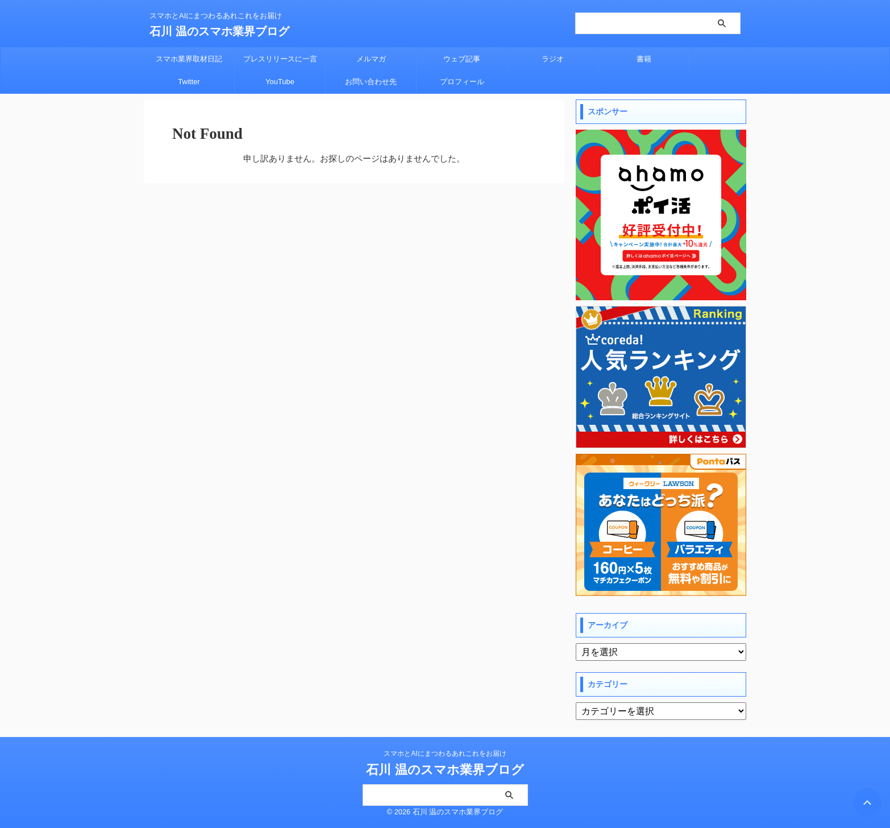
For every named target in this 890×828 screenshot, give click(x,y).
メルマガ (371, 59)
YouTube (279, 81)
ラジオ (553, 59)
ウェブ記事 (461, 59)
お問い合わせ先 (371, 81)
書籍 (644, 59)
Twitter (188, 81)
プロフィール (462, 81)
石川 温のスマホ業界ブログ (219, 31)
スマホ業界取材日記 (189, 59)
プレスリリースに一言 (280, 59)
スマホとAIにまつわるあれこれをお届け (445, 753)
